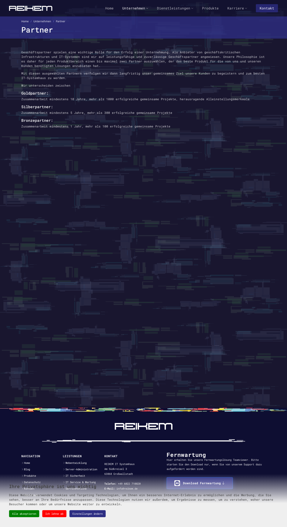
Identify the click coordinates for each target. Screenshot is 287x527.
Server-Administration (81, 469)
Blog (27, 469)
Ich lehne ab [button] (54, 513)
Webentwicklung (76, 463)
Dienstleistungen (175, 8)
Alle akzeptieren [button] (24, 513)
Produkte (210, 8)
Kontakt (267, 8)
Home (109, 8)
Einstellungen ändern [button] (87, 513)
